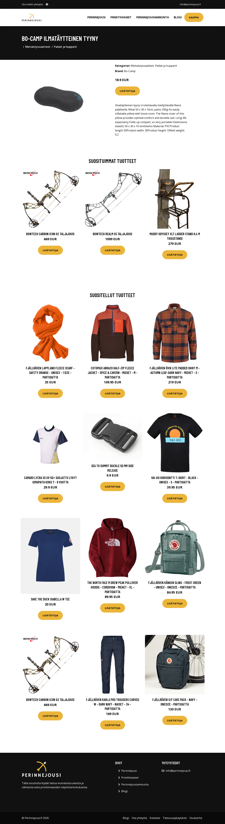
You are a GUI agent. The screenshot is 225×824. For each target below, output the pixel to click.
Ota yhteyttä (139, 818)
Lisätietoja (127, 90)
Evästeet (155, 818)
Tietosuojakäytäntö (175, 818)
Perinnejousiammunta (152, 17)
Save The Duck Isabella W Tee (50, 599)
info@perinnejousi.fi (190, 4)
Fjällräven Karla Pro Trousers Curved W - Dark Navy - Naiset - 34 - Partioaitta (112, 704)
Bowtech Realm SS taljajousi (112, 234)
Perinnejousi (96, 17)
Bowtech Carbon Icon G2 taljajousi (50, 234)
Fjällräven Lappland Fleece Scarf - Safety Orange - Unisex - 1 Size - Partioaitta (50, 372)
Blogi (178, 17)
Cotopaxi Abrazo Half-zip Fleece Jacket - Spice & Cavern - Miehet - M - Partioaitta (112, 372)
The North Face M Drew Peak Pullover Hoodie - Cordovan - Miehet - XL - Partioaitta (112, 587)
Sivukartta (195, 818)
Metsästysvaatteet (37, 47)
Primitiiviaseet (120, 17)
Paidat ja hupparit (65, 47)
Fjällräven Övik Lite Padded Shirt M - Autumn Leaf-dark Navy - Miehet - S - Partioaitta (175, 372)
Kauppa (194, 17)
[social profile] (47, 4)
